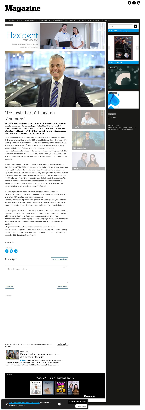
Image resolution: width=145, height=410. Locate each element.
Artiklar (20, 20)
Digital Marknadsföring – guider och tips (64, 20)
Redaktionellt (31, 20)
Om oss (96, 20)
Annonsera (106, 20)
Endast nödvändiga (77, 402)
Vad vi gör (86, 20)
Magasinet (43, 20)
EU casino (112, 117)
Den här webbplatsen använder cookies (24, 403)
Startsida (10, 20)
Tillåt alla (81, 406)
